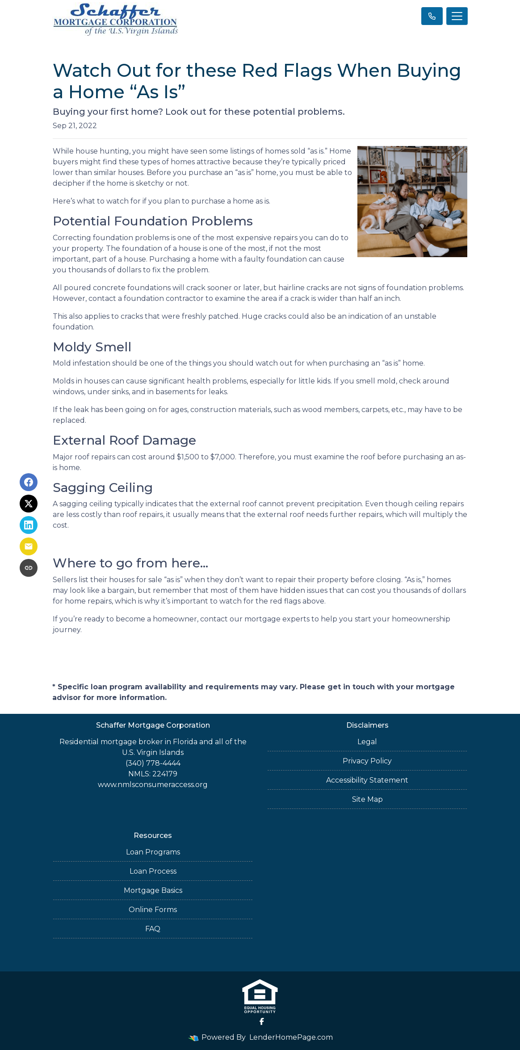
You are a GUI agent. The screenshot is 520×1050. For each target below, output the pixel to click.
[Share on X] (29, 503)
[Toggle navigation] (457, 16)
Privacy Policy (367, 761)
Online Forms (153, 909)
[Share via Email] (29, 546)
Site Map (367, 799)
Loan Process (153, 871)
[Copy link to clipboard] (29, 568)
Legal (367, 742)
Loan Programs (153, 852)
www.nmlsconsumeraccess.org (153, 784)
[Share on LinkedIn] (29, 525)
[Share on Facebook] (29, 482)
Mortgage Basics (153, 890)
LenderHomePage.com (291, 1037)
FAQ (152, 929)
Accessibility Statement (367, 780)
